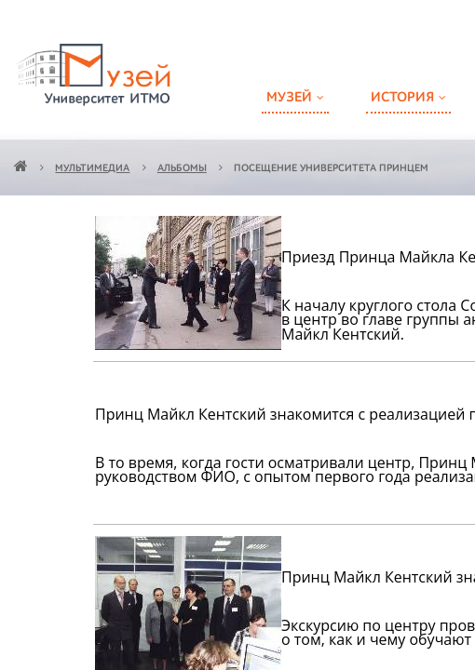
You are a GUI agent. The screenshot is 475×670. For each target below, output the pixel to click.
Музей (289, 97)
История (402, 97)
